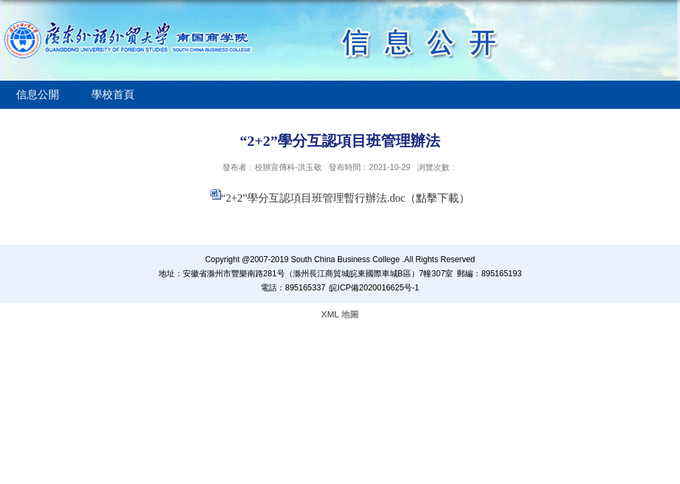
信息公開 (37, 94)
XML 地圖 (340, 314)
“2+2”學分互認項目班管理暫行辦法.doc (313, 198)
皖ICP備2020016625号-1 (374, 287)
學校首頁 (112, 94)
